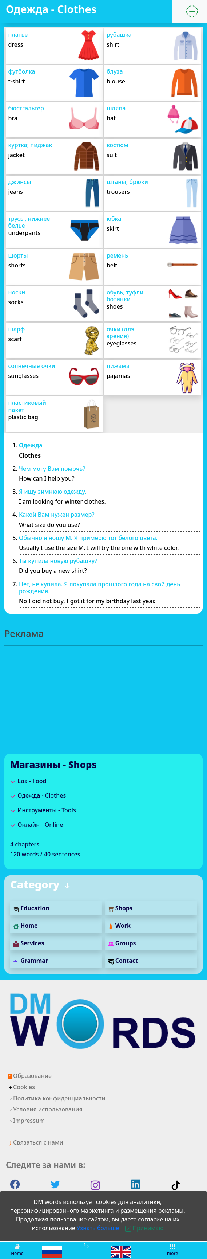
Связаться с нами (35, 1142)
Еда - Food (28, 781)
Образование (29, 1076)
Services (28, 943)
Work (119, 926)
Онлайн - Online (36, 825)
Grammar (30, 961)
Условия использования (45, 1109)
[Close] (144, 1228)
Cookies (21, 1087)
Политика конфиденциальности (56, 1098)
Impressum (26, 1121)
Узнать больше (99, 1228)
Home (25, 926)
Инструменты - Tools (43, 810)
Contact (123, 961)
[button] (192, 11)
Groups (122, 943)
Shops (120, 908)
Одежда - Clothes (38, 795)
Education (31, 908)
